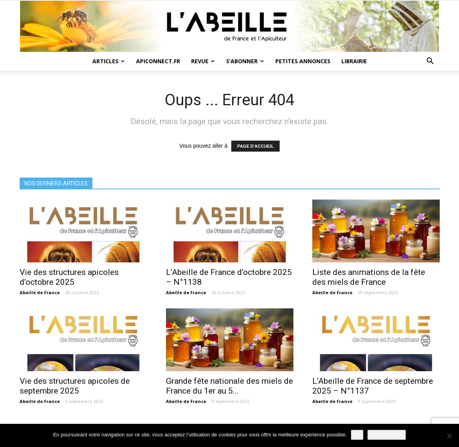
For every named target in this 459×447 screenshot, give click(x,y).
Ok (357, 435)
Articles (108, 61)
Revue (203, 61)
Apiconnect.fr (158, 61)
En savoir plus (387, 435)
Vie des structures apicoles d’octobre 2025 (69, 277)
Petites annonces (302, 61)
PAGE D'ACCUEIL (255, 146)
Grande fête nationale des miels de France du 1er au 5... (229, 386)
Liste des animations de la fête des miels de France (368, 277)
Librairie (354, 61)
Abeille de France (40, 292)
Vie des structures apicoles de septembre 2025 (75, 386)
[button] (430, 62)
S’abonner (245, 61)
